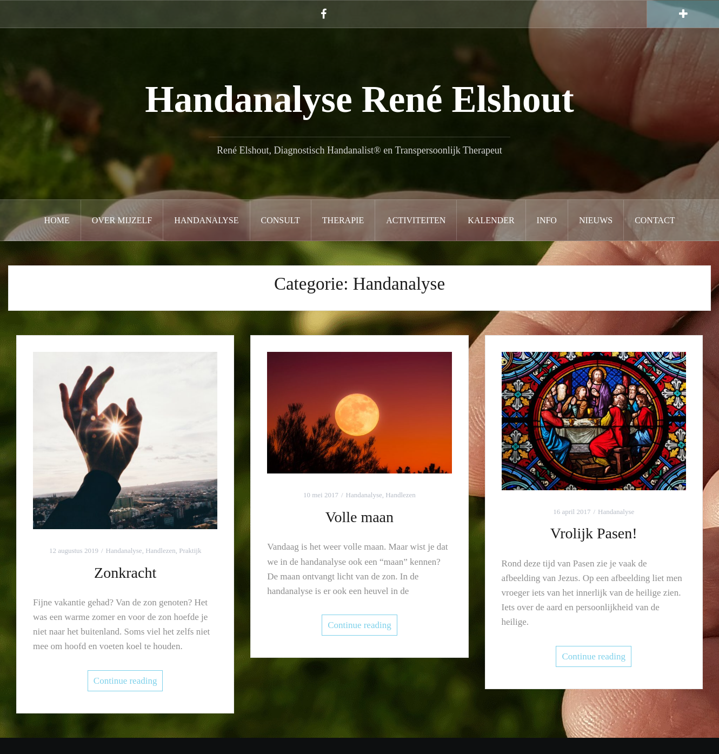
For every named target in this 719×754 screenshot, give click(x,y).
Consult (280, 220)
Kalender (491, 220)
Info (547, 220)
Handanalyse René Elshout (359, 99)
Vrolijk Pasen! (593, 533)
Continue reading (125, 681)
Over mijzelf (122, 220)
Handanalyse (206, 220)
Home (57, 220)
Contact (655, 220)
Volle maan (359, 517)
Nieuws (596, 220)
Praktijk (190, 550)
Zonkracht (125, 572)
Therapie (343, 220)
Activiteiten (415, 220)
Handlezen (160, 550)
